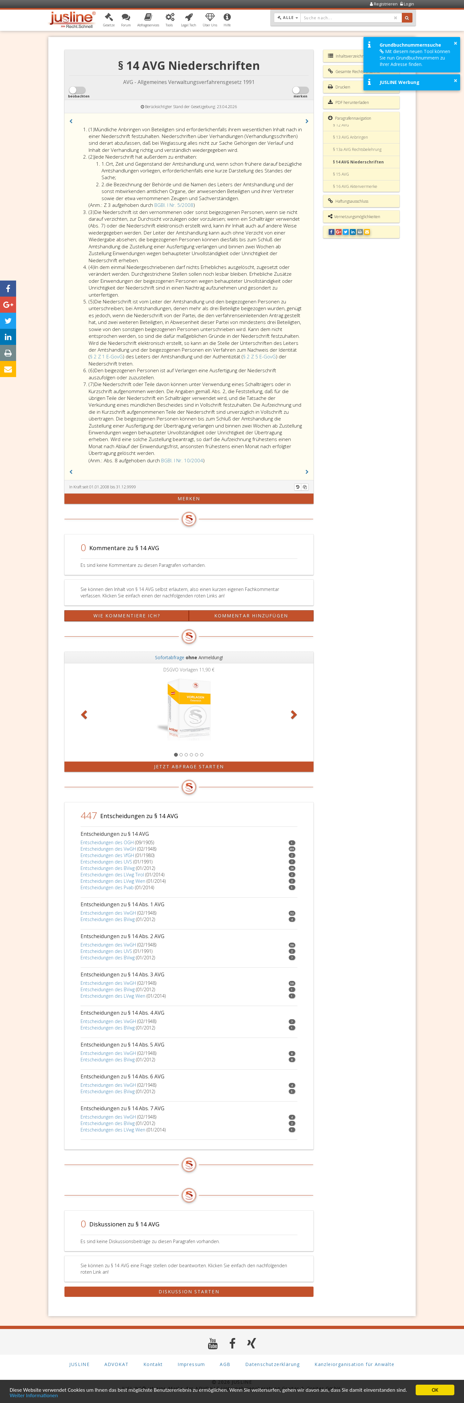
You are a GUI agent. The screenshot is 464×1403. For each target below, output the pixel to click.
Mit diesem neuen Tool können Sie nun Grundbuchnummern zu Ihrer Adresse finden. (415, 57)
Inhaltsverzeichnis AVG (351, 56)
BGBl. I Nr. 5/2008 (173, 205)
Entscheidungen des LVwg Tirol (112, 875)
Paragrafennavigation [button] (349, 118)
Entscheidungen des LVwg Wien (113, 881)
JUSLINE (79, 1364)
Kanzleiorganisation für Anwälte (354, 1364)
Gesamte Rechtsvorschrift (354, 71)
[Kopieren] (305, 487)
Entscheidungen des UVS (106, 862)
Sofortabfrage (169, 657)
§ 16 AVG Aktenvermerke (355, 186)
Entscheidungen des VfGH (107, 855)
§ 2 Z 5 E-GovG (259, 356)
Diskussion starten (189, 1291)
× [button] (455, 43)
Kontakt (153, 1364)
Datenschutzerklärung (272, 1364)
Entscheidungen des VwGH (108, 849)
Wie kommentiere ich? (126, 616)
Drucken (339, 87)
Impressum (191, 1364)
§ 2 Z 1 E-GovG (106, 356)
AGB (225, 1364)
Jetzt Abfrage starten (189, 766)
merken (189, 498)
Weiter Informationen (34, 1396)
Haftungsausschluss (348, 201)
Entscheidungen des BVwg (108, 868)
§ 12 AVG (341, 125)
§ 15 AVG (341, 174)
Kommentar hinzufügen (251, 616)
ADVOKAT (116, 1364)
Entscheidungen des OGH (107, 842)
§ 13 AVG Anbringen (350, 137)
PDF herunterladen (348, 102)
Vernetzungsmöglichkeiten (354, 216)
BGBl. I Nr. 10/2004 (182, 460)
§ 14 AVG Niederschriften (358, 162)
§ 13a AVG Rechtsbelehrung (357, 149)
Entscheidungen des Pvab (107, 887)
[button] (109, 20)
